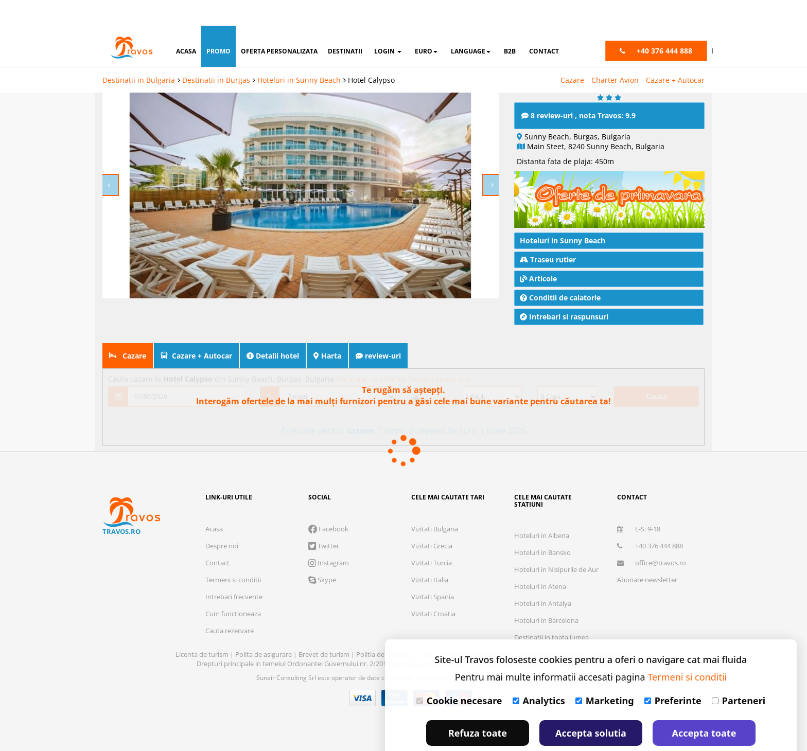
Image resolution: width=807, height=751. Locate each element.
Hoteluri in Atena (540, 586)
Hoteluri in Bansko (542, 552)
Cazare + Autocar (675, 54)
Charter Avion (615, 54)
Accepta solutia (590, 707)
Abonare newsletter (647, 579)
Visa (362, 698)
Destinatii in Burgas (216, 54)
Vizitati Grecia (431, 545)
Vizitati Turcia (431, 562)
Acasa (214, 528)
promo (218, 25)
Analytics (539, 675)
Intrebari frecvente (233, 596)
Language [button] (470, 25)
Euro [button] (426, 25)
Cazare (572, 54)
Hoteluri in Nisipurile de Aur (556, 569)
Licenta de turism (203, 654)
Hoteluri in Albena (541, 535)
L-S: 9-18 (638, 528)
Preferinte (672, 675)
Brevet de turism (325, 654)
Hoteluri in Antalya (542, 603)
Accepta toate (704, 707)
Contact (217, 562)
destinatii (345, 25)
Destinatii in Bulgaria (138, 54)
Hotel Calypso (371, 54)
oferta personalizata (279, 25)
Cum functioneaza (233, 613)
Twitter (323, 545)
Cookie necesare (459, 675)
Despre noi (221, 545)
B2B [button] (510, 25)
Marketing (604, 675)
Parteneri (738, 675)
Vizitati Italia (429, 579)
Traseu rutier (548, 259)
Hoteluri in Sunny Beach (299, 54)
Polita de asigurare (264, 654)
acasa (186, 25)
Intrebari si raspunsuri (564, 316)
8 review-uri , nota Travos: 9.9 (578, 115)
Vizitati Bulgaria (434, 528)
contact (544, 25)
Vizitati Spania (432, 596)
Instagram (328, 562)
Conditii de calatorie (560, 297)
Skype (322, 579)
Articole (538, 278)
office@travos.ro (651, 562)
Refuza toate (477, 707)
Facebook (328, 528)
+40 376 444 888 (650, 545)
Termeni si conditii (233, 579)
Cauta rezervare (229, 630)
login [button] (387, 25)
